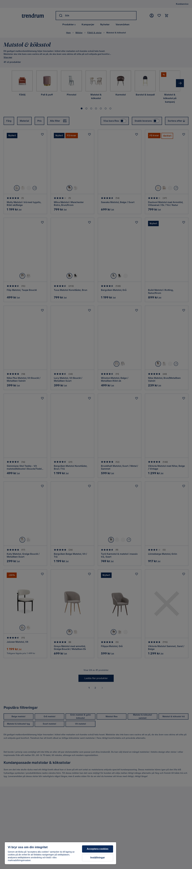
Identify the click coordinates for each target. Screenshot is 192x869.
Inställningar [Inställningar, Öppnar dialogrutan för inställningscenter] (97, 857)
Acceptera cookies (97, 849)
